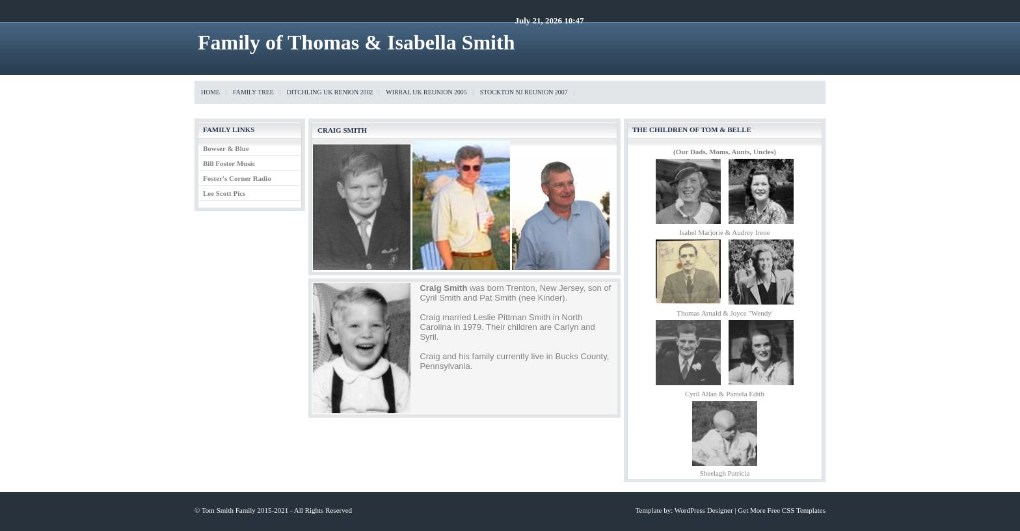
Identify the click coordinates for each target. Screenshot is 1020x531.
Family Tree (253, 92)
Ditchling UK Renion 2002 (330, 92)
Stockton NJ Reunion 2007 (524, 92)
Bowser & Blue (226, 148)
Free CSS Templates (796, 510)
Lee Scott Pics (224, 193)
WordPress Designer (704, 510)
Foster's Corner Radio (237, 178)
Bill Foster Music (229, 163)
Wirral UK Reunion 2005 (426, 92)
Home (210, 92)
